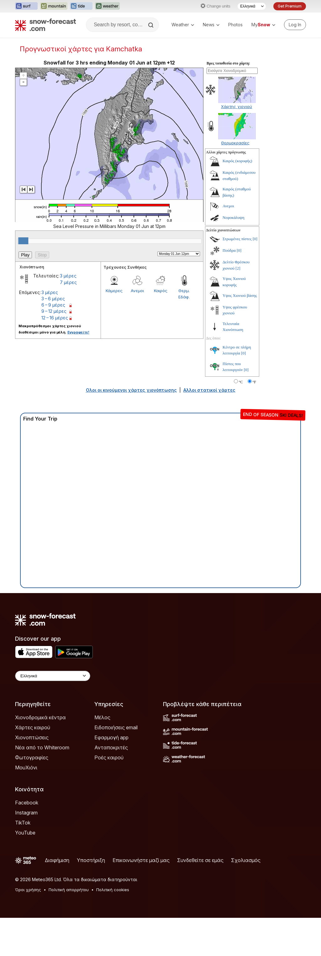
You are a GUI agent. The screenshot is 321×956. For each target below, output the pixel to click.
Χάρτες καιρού (32, 727)
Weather (182, 24)
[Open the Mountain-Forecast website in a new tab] (53, 6)
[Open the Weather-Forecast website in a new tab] (107, 6)
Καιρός (160, 290)
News (211, 24)
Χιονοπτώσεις (32, 737)
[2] (237, 268)
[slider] (23, 240)
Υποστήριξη (91, 860)
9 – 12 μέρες (53, 311)
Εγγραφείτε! (78, 332)
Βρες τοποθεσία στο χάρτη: (228, 63)
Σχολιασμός (245, 860)
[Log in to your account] (295, 24)
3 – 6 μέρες (53, 298)
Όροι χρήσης (28, 889)
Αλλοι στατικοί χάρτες (209, 390)
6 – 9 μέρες (53, 304)
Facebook (26, 802)
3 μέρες (68, 275)
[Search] (151, 25)
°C (241, 382)
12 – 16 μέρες (54, 317)
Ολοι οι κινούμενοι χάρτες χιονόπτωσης (131, 390)
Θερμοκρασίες (235, 142)
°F (254, 382)
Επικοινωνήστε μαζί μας (141, 860)
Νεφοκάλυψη (234, 217)
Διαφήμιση (57, 860)
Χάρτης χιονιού (236, 106)
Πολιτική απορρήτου (69, 889)
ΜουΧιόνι (26, 767)
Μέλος (102, 717)
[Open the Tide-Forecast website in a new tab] (81, 6)
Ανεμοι (137, 290)
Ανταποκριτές (111, 747)
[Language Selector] (252, 6)
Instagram (26, 812)
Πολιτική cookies (112, 889)
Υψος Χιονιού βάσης (240, 295)
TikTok (22, 822)
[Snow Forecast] (45, 24)
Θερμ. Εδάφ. (184, 293)
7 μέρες (68, 282)
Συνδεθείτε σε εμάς (200, 860)
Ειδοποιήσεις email (116, 727)
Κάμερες (114, 290)
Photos (235, 24)
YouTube (25, 832)
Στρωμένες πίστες (237, 238)
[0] (255, 238)
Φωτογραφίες (31, 757)
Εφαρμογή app (111, 737)
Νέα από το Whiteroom (42, 747)
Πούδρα (229, 250)
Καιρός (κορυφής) (237, 160)
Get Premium (290, 6)
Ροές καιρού (109, 757)
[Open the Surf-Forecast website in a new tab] (26, 6)
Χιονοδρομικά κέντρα (40, 717)
